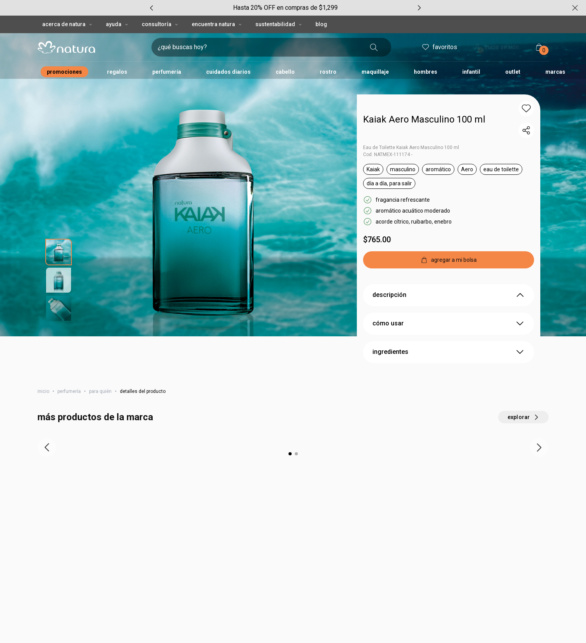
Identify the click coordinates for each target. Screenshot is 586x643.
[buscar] (374, 31)
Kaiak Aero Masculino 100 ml (424, 103)
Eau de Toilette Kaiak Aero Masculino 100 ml (411, 132)
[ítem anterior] (46, 436)
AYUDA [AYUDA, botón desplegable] (117, 8)
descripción (448, 284)
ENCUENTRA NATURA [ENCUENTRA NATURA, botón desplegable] (217, 8)
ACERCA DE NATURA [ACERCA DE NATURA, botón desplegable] (67, 8)
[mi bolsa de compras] (539, 31)
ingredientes (448, 341)
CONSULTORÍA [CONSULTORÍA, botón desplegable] (160, 8)
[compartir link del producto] (526, 115)
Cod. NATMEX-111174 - (387, 139)
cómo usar (448, 312)
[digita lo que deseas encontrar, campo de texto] (259, 31)
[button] (526, 93)
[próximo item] (539, 436)
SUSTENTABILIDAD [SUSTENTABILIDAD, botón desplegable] (279, 8)
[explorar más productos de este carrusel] (523, 406)
